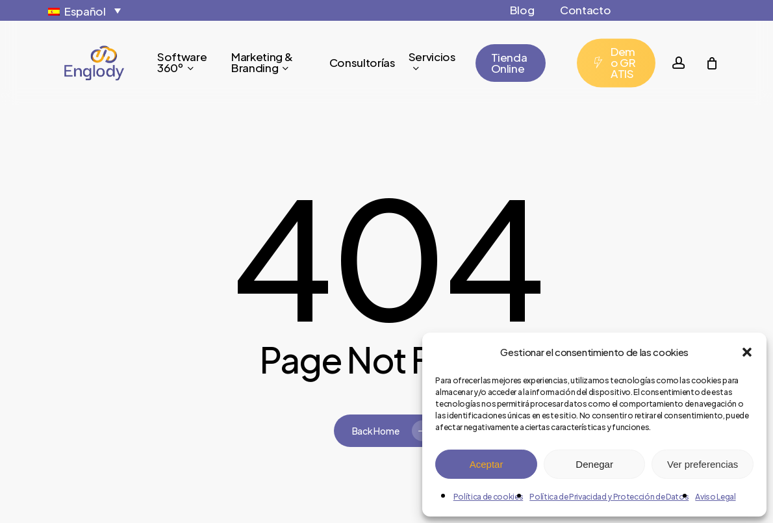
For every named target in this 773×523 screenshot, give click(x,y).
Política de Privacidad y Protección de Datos (609, 497)
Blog (522, 10)
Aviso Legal (715, 497)
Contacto (585, 10)
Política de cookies (488, 497)
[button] (747, 352)
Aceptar (486, 464)
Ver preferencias (702, 464)
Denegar (594, 464)
